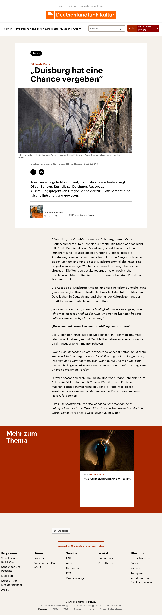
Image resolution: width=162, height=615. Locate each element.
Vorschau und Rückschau (9, 559)
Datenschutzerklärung (54, 605)
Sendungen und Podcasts (11, 568)
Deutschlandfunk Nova (92, 6)
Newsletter (72, 567)
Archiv (77, 28)
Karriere (135, 567)
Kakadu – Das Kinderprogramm (11, 582)
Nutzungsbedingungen (88, 605)
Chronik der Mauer (111, 609)
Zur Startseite (61, 530)
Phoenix (79, 609)
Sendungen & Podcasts (44, 28)
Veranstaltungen (76, 578)
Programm (22, 28)
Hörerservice (106, 557)
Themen (7, 28)
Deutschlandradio (141, 557)
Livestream (40, 557)
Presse (135, 562)
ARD (55, 609)
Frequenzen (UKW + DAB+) (45, 564)
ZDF (65, 609)
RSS (68, 573)
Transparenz (138, 573)
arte (91, 609)
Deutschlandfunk (67, 6)
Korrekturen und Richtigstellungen (141, 580)
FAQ (68, 557)
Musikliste (66, 28)
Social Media (106, 562)
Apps (69, 562)
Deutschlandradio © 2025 (81, 601)
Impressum (114, 605)
